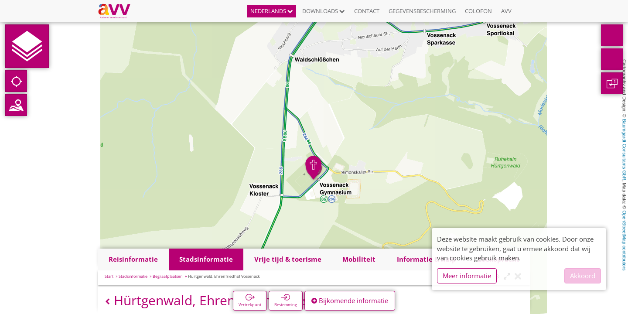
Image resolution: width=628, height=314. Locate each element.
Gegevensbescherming (422, 11)
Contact (366, 11)
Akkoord (582, 275)
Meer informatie (467, 275)
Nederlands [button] (271, 11)
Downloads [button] (323, 11)
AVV (506, 11)
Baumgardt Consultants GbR (624, 150)
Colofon (478, 11)
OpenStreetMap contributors (624, 240)
